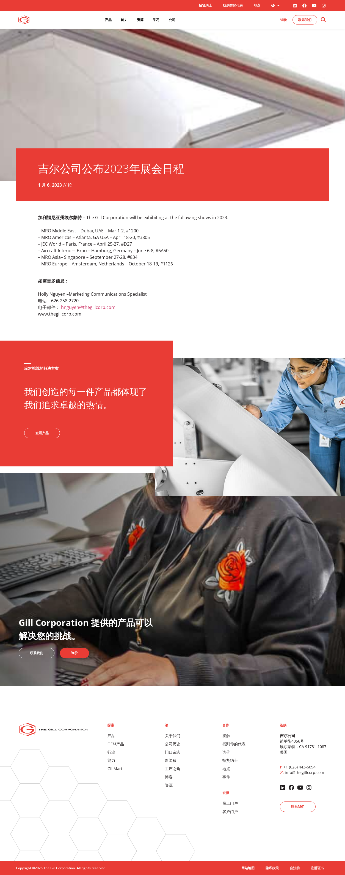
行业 (111, 752)
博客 (169, 776)
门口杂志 (172, 752)
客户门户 (230, 811)
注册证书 (317, 868)
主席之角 (172, 768)
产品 (111, 735)
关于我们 (172, 735)
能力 (111, 760)
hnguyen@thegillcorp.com (88, 307)
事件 (226, 776)
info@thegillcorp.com (304, 772)
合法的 (295, 868)
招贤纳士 (205, 5)
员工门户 (230, 803)
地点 (257, 5)
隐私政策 (272, 868)
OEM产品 (115, 743)
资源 (169, 785)
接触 (226, 735)
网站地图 (248, 868)
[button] (323, 20)
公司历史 (172, 743)
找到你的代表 (233, 5)
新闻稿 (170, 760)
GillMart (114, 768)
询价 (226, 752)
